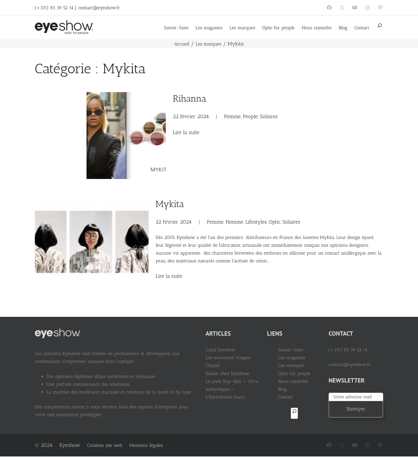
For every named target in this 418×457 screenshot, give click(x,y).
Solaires (269, 116)
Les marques (208, 44)
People (250, 116)
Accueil (181, 44)
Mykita (170, 203)
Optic (274, 222)
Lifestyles (256, 222)
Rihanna (189, 98)
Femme (232, 116)
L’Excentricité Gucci (225, 397)
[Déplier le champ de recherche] (379, 27)
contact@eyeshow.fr (99, 7)
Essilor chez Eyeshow (227, 373)
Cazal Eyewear (221, 349)
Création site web (104, 445)
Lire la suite (186, 132)
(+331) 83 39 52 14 (54, 7)
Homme (234, 222)
